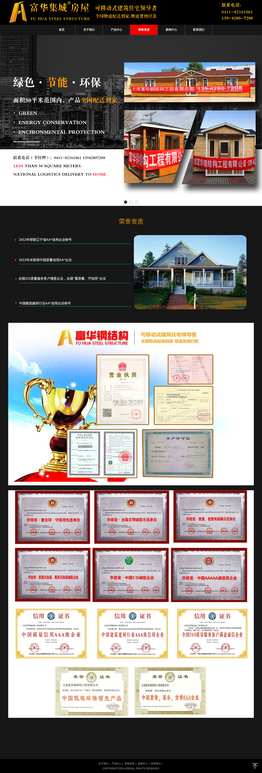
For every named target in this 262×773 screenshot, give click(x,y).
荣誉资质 (129, 763)
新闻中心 (143, 763)
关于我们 (103, 763)
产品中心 (116, 763)
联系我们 (156, 763)
